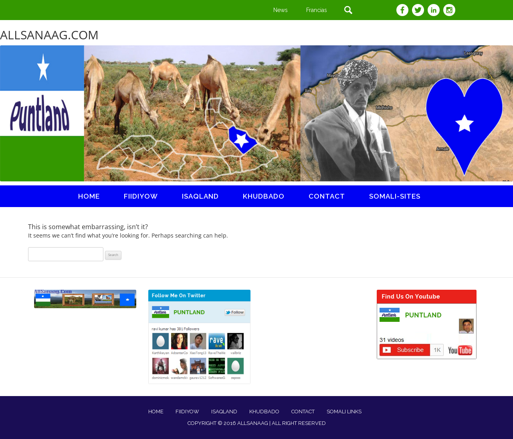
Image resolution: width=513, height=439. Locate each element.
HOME (156, 412)
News (280, 10)
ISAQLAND (200, 196)
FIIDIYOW (187, 412)
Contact (327, 196)
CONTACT (303, 412)
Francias (316, 10)
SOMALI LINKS (344, 412)
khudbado (264, 196)
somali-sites (394, 196)
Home (89, 196)
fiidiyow (141, 196)
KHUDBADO (264, 412)
